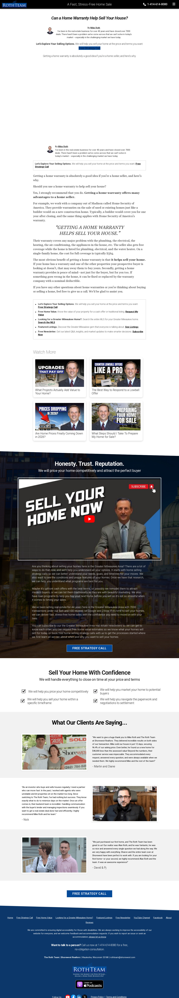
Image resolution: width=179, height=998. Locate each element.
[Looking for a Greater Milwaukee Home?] (74, 917)
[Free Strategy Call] (24, 917)
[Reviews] (89, 922)
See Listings (131, 327)
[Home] (13, 4)
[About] (169, 917)
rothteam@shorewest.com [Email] (122, 957)
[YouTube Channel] (142, 917)
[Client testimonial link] (54, 752)
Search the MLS (46, 322)
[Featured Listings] (104, 917)
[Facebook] (158, 917)
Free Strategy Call (89, 48)
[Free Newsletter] (123, 917)
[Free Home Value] (44, 917)
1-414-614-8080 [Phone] (155, 4)
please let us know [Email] (97, 937)
